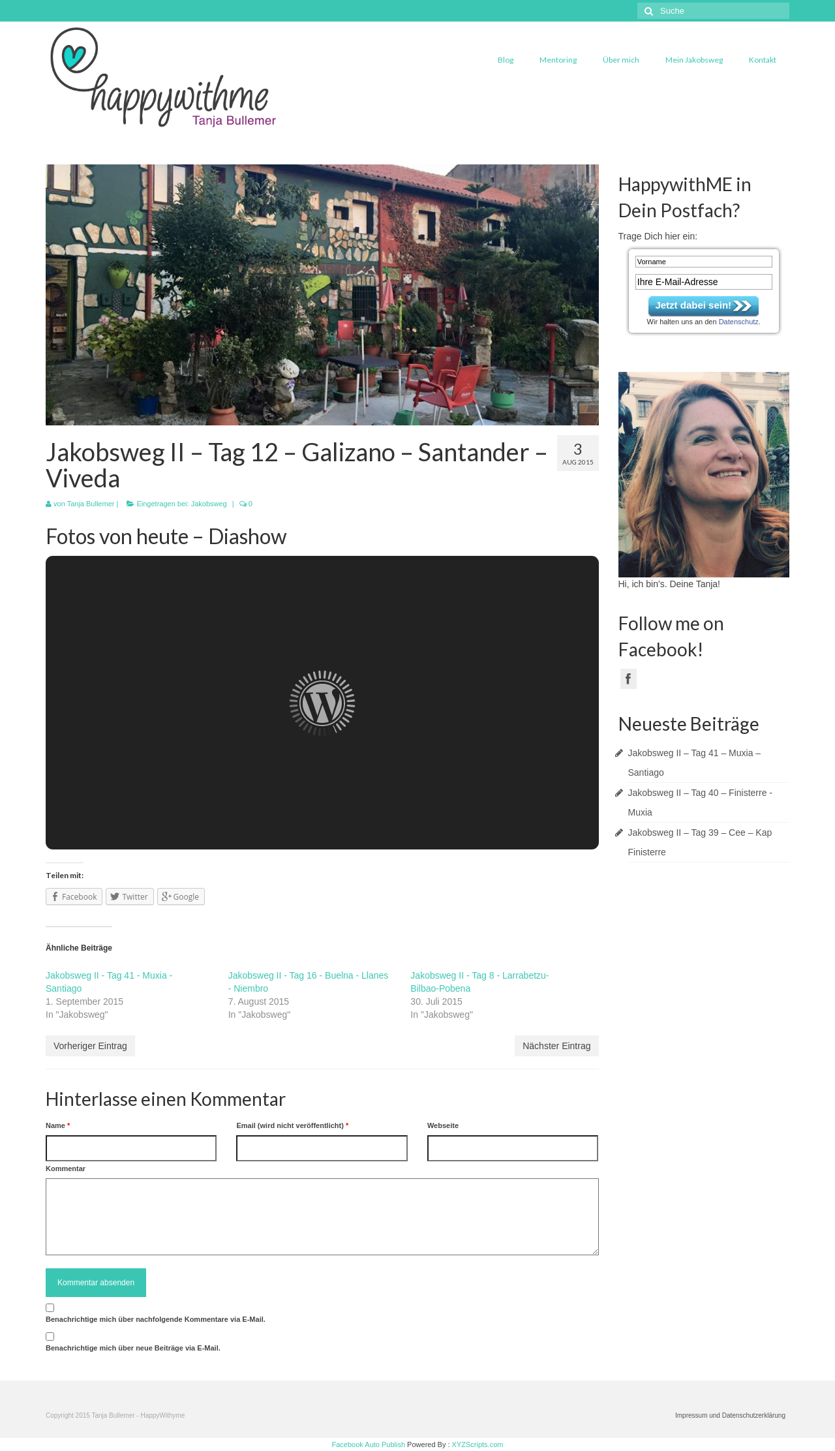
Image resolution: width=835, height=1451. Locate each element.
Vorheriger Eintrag (90, 1046)
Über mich (621, 60)
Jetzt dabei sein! (693, 305)
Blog (505, 60)
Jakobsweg (209, 504)
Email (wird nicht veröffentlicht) (292, 1125)
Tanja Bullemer (91, 504)
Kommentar (65, 1168)
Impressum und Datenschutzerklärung (730, 1415)
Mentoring (558, 60)
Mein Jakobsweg (694, 60)
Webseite (443, 1125)
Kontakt (762, 60)
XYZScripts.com (478, 1444)
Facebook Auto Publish (369, 1444)
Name (58, 1125)
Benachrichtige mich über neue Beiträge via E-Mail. (133, 1348)
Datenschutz (739, 322)
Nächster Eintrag (556, 1046)
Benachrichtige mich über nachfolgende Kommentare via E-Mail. (156, 1319)
